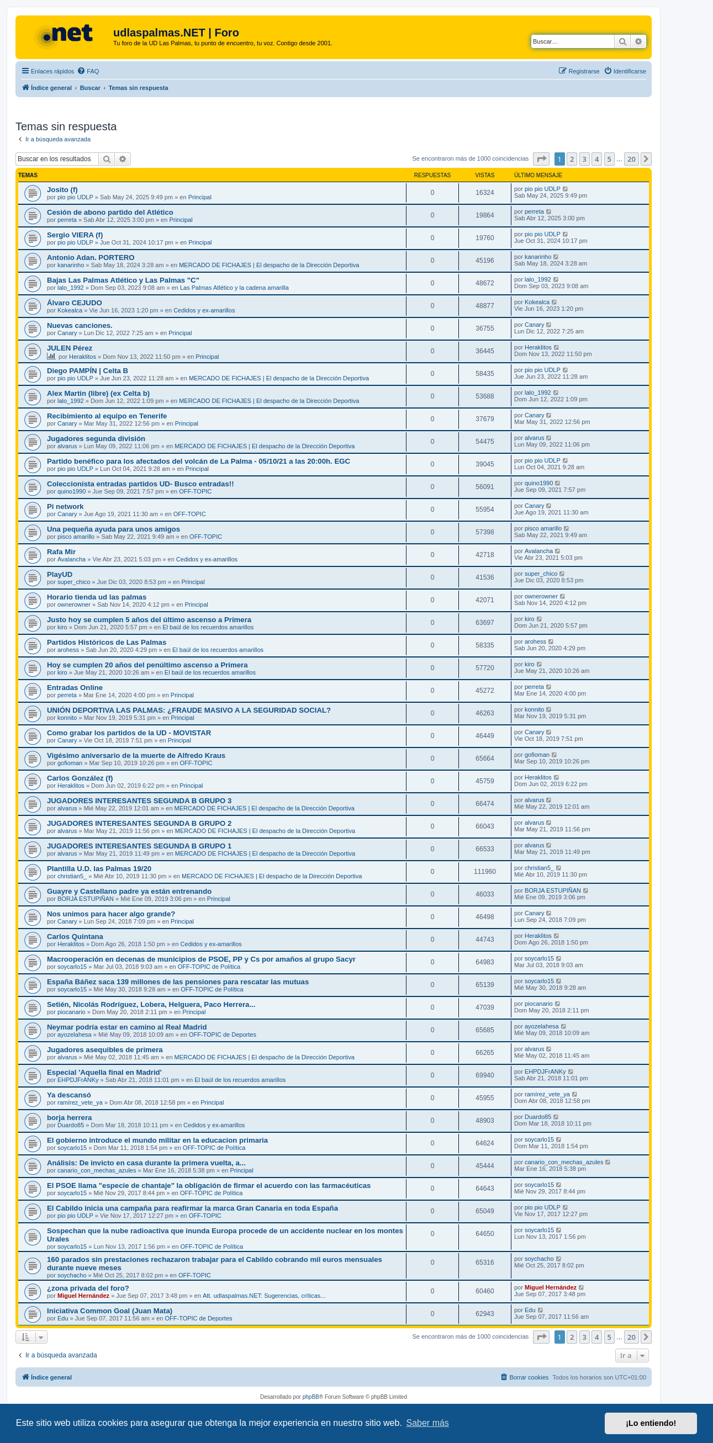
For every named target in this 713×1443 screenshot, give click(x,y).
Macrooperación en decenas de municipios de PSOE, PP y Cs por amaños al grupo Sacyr (201, 959)
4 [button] (597, 159)
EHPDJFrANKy (78, 1079)
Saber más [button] (427, 1423)
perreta (67, 219)
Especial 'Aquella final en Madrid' (104, 1072)
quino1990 (71, 491)
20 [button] (631, 159)
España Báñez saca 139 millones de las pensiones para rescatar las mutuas (178, 982)
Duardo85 (70, 1125)
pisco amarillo (75, 536)
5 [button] (609, 159)
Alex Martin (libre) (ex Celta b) (98, 393)
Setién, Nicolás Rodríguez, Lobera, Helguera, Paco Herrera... (151, 1004)
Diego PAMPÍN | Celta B (87, 371)
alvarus (67, 446)
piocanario (71, 1012)
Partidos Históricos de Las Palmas (106, 642)
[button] (541, 159)
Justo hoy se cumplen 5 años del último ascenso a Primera (149, 620)
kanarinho (70, 265)
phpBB (311, 1397)
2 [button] (572, 159)
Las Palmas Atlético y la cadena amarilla (234, 287)
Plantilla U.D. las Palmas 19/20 (99, 868)
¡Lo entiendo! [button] (651, 1423)
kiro (62, 627)
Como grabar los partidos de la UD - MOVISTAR (129, 733)
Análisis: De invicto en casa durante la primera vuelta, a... (146, 1163)
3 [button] (585, 159)
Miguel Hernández (83, 1295)
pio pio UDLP (75, 197)
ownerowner (74, 604)
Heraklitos (82, 356)
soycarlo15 (72, 966)
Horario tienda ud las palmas (96, 597)
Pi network (65, 506)
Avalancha (71, 559)
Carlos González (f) (80, 778)
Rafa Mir (61, 552)
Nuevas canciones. (80, 325)
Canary (67, 333)
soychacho (72, 1275)
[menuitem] (88, 71)
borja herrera (69, 1117)
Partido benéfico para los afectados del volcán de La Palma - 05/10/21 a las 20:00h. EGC (198, 461)
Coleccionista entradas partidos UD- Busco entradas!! (140, 484)
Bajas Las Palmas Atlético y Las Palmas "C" (123, 280)
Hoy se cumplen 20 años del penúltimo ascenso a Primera (147, 665)
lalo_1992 (70, 287)
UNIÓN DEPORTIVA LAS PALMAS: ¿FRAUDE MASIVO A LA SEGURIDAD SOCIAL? (189, 710)
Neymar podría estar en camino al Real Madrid (127, 1027)
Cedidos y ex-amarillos (204, 310)
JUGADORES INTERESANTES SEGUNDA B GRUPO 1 (139, 846)
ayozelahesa (74, 1034)
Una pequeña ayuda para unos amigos (113, 529)
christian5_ (72, 876)
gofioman (69, 763)
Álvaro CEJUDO (74, 303)
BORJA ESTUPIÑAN (85, 898)
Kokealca (69, 310)
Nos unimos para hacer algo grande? (111, 914)
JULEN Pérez (69, 348)
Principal (200, 197)
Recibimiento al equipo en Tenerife (107, 416)
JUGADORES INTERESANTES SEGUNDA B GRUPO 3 (139, 801)
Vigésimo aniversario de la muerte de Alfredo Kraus (136, 755)
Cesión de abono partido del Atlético (110, 212)
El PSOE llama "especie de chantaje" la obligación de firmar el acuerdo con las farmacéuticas (209, 1185)
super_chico (73, 582)
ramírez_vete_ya (80, 1102)
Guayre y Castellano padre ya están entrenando (129, 891)
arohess (68, 649)
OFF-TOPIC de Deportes (222, 1034)
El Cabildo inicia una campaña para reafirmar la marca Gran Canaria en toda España (192, 1208)
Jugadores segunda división (96, 438)
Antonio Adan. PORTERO (90, 257)
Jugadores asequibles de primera (105, 1050)
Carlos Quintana (75, 936)
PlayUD (59, 574)
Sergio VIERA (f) (75, 235)
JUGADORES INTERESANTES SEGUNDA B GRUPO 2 (139, 823)
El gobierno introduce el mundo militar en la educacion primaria (157, 1140)
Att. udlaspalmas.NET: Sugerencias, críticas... (264, 1295)
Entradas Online (75, 687)
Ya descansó (69, 1095)
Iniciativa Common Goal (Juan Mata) (109, 1311)
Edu (62, 1318)
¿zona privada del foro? (88, 1288)
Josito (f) (62, 189)
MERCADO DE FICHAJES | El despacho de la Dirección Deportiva (269, 265)
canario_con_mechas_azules (96, 1170)
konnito (67, 717)
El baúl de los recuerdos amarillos (207, 627)
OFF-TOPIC (195, 491)
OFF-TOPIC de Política (209, 966)
